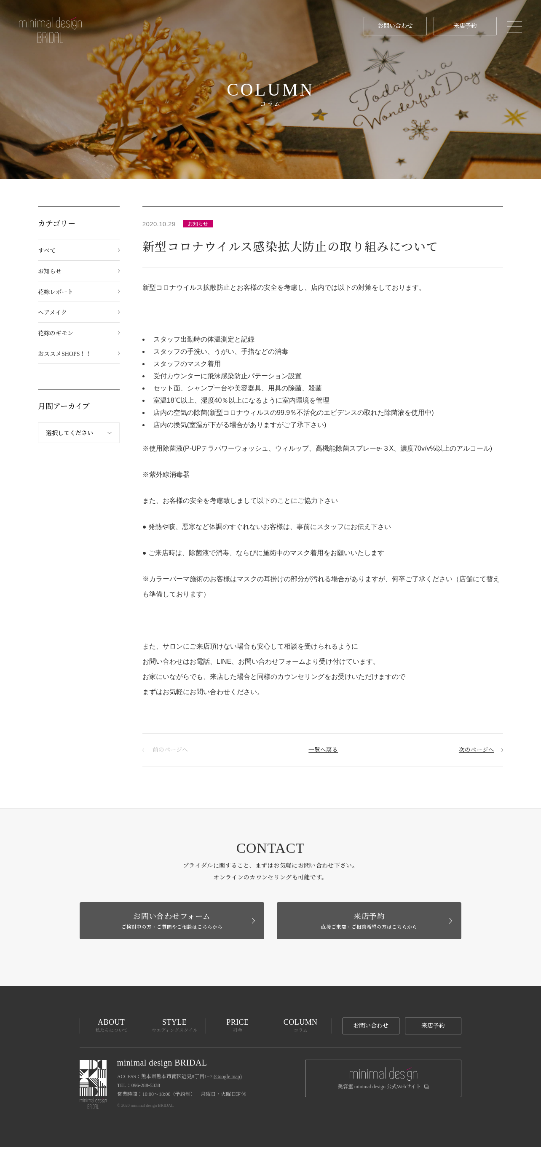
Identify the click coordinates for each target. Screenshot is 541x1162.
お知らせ (50, 271)
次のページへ (475, 750)
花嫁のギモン (55, 333)
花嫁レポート (55, 292)
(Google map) (228, 1091)
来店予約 (461, 26)
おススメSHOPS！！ (65, 354)
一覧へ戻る (322, 750)
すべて (47, 251)
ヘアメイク (52, 313)
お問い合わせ (391, 26)
